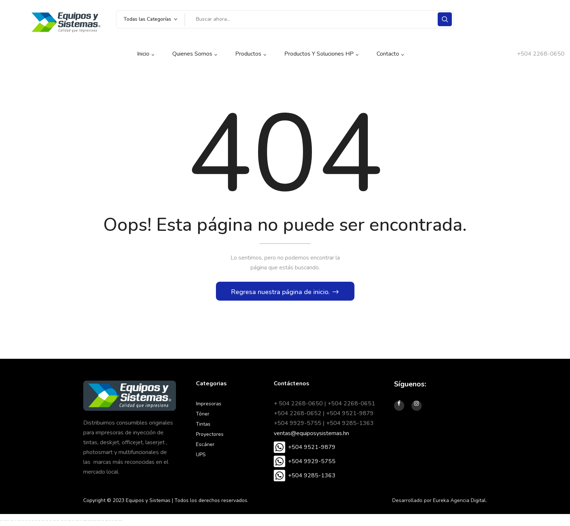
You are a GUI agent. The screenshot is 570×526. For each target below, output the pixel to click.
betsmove (58, 522)
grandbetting (89, 522)
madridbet (1, 522)
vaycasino (47, 522)
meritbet (109, 522)
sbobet (112, 522)
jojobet (15, 522)
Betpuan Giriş (99, 522)
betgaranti (116, 522)
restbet (7, 522)
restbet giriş (93, 522)
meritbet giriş (106, 522)
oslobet (29, 522)
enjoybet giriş (76, 522)
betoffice (32, 522)
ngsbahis (72, 522)
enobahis (26, 522)
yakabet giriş (61, 522)
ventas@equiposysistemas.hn (311, 435)
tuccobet (22, 522)
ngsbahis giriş (69, 522)
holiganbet (18, 522)
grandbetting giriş (85, 522)
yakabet (65, 522)
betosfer (35, 522)
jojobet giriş (11, 522)
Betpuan (103, 522)
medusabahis (42, 522)
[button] (305, 449)
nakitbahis (54, 522)
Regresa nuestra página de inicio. (281, 293)
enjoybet (80, 522)
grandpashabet (120, 522)
